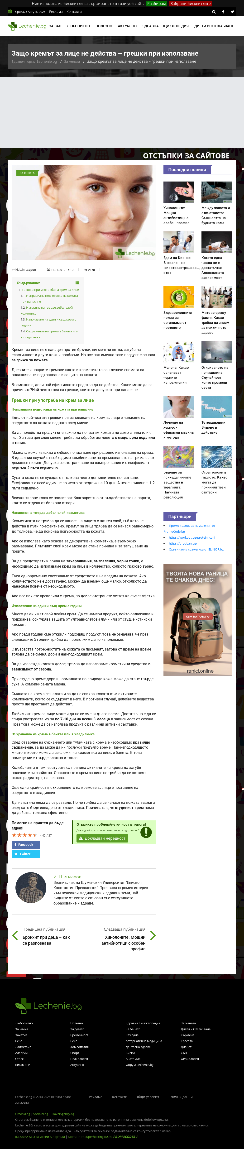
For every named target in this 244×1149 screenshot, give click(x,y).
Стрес (19, 1059)
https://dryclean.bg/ (183, 543)
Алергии (21, 1053)
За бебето (133, 1029)
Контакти (74, 11)
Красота (187, 1041)
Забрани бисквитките (191, 3)
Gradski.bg (22, 1114)
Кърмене (187, 1035)
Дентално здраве (138, 1047)
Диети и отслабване (214, 26)
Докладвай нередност (102, 838)
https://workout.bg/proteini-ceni (192, 537)
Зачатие (21, 1035)
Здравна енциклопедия (165, 26)
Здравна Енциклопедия (143, 1023)
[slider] (25, 835)
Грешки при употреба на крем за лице (50, 289)
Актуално (127, 26)
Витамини (22, 1065)
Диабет (186, 1047)
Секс (73, 1041)
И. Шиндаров (25, 270)
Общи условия (147, 1097)
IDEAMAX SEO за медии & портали (40, 1137)
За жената (72, 61)
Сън (184, 1053)
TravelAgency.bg (62, 1114)
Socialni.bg (40, 1114)
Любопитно (78, 26)
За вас (55, 26)
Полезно (104, 26)
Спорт (74, 1053)
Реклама (56, 11)
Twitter (22, 854)
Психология (79, 1059)
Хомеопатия (79, 1047)
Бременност (79, 1035)
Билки (130, 1053)
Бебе (18, 1041)
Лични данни (182, 1097)
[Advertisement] (122, 112)
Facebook (23, 845)
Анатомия (133, 1059)
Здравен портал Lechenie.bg (34, 61)
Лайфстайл (23, 1047)
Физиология (190, 1059)
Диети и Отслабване (196, 1029)
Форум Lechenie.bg (139, 1065)
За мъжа (21, 1029)
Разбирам (156, 3)
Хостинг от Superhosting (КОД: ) (103, 1137)
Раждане (132, 1035)
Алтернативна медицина (144, 1041)
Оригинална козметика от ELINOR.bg (196, 549)
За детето (77, 1029)
